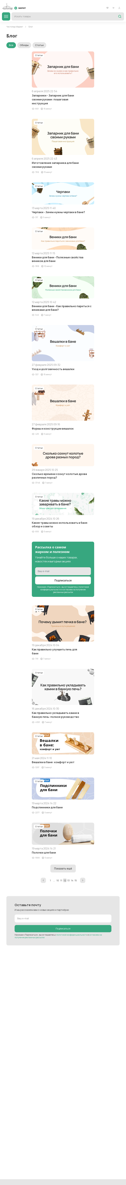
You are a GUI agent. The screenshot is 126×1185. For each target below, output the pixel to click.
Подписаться (63, 580)
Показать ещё (63, 868)
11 (61, 880)
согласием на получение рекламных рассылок (69, 591)
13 (68, 880)
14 (72, 880)
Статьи (39, 45)
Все (11, 45)
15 (75, 880)
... (54, 880)
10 (57, 880)
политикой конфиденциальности (71, 934)
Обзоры (24, 45)
